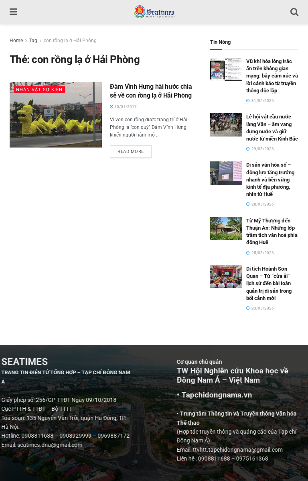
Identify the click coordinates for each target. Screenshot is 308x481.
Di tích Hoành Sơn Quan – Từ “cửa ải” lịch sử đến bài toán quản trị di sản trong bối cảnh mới (269, 283)
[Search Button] (294, 12)
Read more (135, 149)
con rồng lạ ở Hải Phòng (70, 40)
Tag (33, 40)
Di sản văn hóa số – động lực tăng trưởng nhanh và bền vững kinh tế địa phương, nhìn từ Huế (270, 179)
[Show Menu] (13, 12)
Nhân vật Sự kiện (39, 89)
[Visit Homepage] (154, 12)
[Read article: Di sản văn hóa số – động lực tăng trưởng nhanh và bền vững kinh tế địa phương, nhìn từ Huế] (226, 172)
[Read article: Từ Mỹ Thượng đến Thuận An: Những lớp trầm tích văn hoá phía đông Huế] (226, 228)
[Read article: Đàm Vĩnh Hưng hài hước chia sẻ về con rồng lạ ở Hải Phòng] (56, 115)
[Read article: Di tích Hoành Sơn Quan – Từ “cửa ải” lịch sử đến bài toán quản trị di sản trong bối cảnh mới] (226, 276)
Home (16, 40)
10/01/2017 (123, 106)
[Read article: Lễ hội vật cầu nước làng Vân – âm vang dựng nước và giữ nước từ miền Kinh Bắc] (226, 124)
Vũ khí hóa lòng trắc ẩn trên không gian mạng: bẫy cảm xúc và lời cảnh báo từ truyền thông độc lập (272, 76)
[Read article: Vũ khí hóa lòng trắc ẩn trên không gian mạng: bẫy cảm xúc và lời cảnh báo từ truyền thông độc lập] (226, 69)
